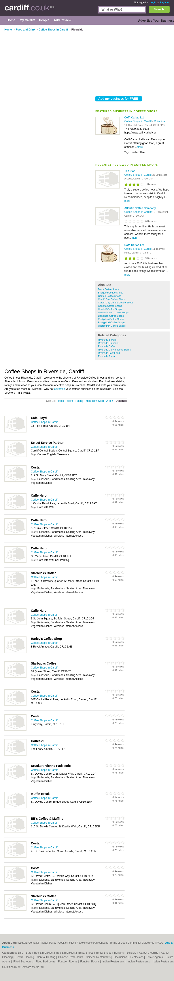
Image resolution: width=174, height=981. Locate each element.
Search (159, 9)
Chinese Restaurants (71, 957)
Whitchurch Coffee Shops (112, 325)
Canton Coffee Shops (109, 296)
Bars (20, 952)
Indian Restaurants (113, 961)
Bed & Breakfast (44, 952)
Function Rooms (68, 961)
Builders (119, 952)
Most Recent (65, 400)
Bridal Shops (86, 952)
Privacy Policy (48, 942)
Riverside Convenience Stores (114, 349)
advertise (59, 388)
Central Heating (25, 957)
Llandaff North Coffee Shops (113, 312)
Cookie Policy (66, 942)
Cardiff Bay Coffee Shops (111, 299)
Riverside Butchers (108, 343)
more (140, 147)
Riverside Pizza (106, 356)
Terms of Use (117, 942)
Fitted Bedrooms (23, 961)
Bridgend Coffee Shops (110, 292)
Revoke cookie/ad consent (92, 942)
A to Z (109, 400)
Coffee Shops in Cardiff (138, 121)
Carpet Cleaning (149, 952)
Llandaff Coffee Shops (110, 309)
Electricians (120, 957)
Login (153, 2)
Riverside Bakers (107, 339)
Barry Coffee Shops (108, 289)
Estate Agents (154, 957)
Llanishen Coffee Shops (111, 315)
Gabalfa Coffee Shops (110, 306)
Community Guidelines (141, 942)
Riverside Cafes (106, 346)
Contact (33, 942)
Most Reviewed (95, 400)
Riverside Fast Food (109, 353)
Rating (79, 400)
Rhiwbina (159, 121)
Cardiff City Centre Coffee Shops (115, 302)
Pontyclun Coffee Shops (111, 319)
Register (165, 2)
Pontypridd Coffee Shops (111, 322)
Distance (121, 400)
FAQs (159, 942)
